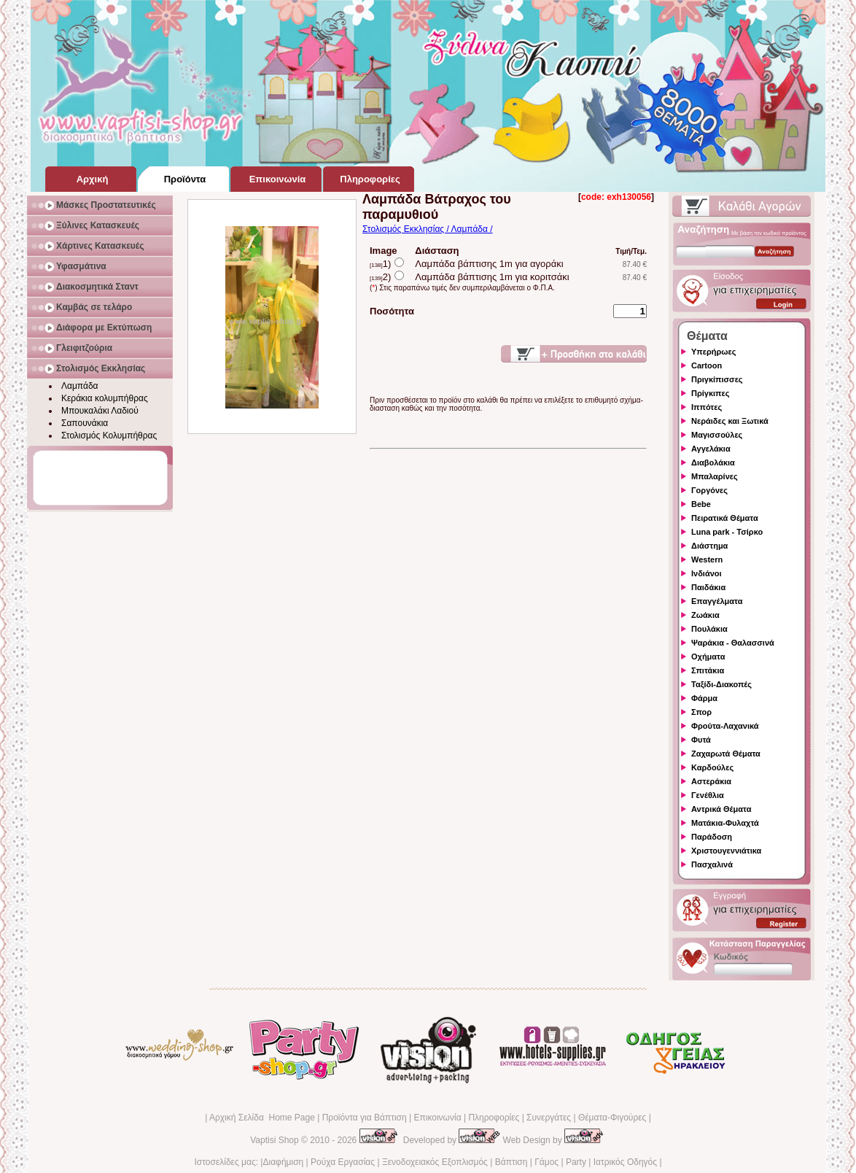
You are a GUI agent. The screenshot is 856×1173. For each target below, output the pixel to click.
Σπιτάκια (707, 670)
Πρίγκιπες (710, 393)
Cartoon (706, 365)
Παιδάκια (708, 587)
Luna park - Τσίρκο (727, 531)
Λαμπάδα (79, 386)
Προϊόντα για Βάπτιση (364, 1117)
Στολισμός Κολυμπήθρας (109, 435)
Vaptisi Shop (274, 1140)
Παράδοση (711, 836)
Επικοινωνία (437, 1117)
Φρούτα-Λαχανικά (725, 725)
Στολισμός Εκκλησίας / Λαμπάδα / (427, 229)
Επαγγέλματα (716, 601)
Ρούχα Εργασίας (343, 1162)
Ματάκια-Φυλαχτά (725, 822)
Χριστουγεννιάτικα (726, 850)
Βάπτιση (511, 1162)
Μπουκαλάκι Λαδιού (100, 411)
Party (576, 1162)
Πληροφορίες (493, 1117)
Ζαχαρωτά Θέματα (725, 753)
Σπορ (701, 712)
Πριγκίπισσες (717, 379)
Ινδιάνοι (706, 573)
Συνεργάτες (548, 1117)
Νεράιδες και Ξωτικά (730, 421)
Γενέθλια (707, 795)
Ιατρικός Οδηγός (625, 1162)
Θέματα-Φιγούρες (612, 1117)
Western (707, 559)
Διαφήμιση (282, 1162)
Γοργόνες (709, 490)
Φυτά (701, 739)
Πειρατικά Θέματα (724, 518)
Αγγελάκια (711, 448)
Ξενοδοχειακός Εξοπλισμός (435, 1162)
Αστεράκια (711, 781)
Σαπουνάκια (84, 423)
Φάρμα (704, 698)
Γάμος (546, 1162)
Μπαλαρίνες (714, 476)
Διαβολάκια (713, 462)
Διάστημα (709, 545)
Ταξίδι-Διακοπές (721, 684)
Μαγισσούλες (716, 434)
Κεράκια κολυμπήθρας (104, 398)
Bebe (701, 504)
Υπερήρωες (713, 351)
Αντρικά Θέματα (721, 809)
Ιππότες (706, 407)
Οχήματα (708, 656)
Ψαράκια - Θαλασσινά (732, 642)
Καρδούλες (712, 767)
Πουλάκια (709, 628)
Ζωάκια (705, 615)
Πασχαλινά (712, 864)
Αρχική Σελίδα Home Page (262, 1117)
